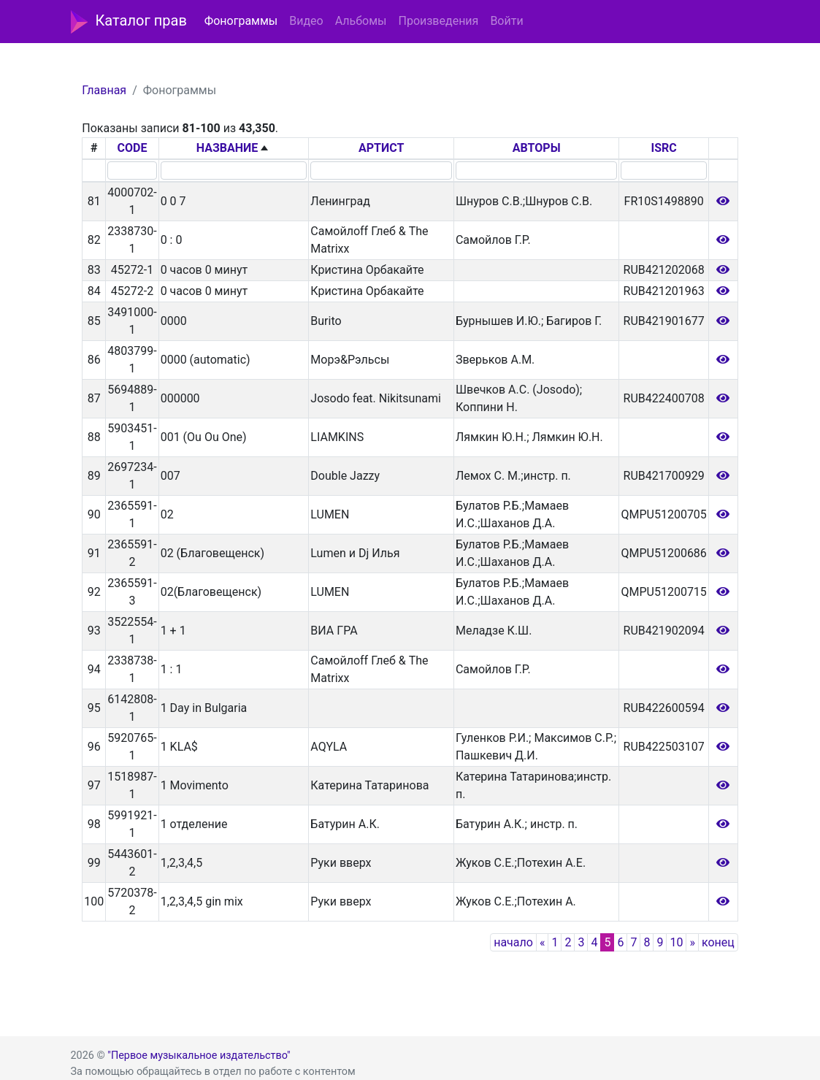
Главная (104, 90)
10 (676, 942)
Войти (506, 21)
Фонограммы (240, 21)
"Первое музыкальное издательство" (198, 1055)
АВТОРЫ (537, 148)
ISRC (664, 148)
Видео (306, 21)
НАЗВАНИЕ (227, 148)
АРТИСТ (381, 148)
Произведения (438, 21)
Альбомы (361, 21)
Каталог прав (129, 22)
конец (718, 942)
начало (513, 942)
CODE (132, 148)
